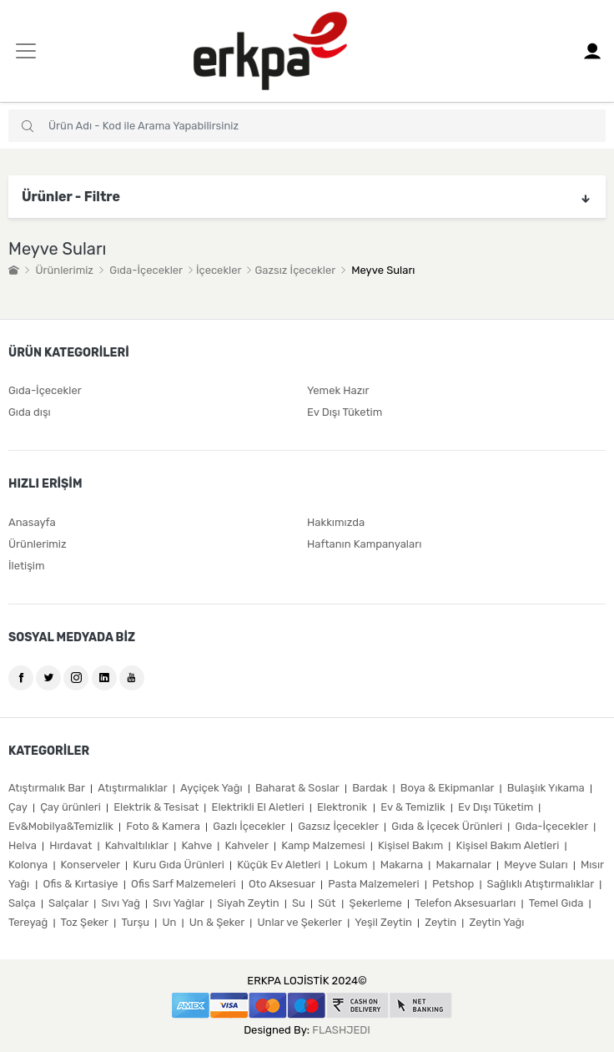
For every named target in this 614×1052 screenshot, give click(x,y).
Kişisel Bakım (410, 845)
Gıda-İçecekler (145, 270)
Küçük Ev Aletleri (278, 864)
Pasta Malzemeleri (373, 884)
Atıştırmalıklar (132, 787)
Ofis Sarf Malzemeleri (183, 884)
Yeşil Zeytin (383, 922)
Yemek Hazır (338, 390)
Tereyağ (28, 922)
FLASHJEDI (341, 1030)
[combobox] (307, 125)
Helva (22, 845)
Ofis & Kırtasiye (80, 884)
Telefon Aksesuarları (465, 903)
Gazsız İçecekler (294, 270)
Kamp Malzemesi (323, 845)
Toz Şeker (84, 922)
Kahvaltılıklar (137, 845)
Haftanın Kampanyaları (364, 544)
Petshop (453, 884)
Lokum (351, 864)
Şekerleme (376, 903)
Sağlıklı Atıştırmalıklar (541, 884)
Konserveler (90, 864)
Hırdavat (70, 845)
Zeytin (440, 922)
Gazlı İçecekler (249, 826)
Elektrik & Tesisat (156, 807)
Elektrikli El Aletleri (258, 807)
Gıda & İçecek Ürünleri (446, 826)
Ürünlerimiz (64, 270)
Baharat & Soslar (297, 787)
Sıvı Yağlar (178, 903)
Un (169, 922)
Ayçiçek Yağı (211, 787)
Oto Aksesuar (282, 884)
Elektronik (343, 807)
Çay (18, 807)
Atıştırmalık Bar (46, 787)
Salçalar (68, 903)
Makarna (401, 864)
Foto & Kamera (163, 826)
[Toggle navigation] (25, 51)
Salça (22, 903)
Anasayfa (32, 522)
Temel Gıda (556, 903)
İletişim (26, 565)
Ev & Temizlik (412, 807)
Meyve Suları (535, 864)
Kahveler (247, 845)
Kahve (196, 845)
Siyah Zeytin (248, 903)
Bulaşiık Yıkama (546, 787)
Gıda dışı (29, 412)
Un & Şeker (216, 922)
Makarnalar (463, 864)
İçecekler (218, 270)
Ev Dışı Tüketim (344, 412)
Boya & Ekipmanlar (447, 787)
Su (298, 903)
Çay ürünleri (70, 807)
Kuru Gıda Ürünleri (178, 864)
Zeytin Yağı (497, 922)
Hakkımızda (336, 522)
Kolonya (28, 864)
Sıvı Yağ (121, 903)
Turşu (135, 922)
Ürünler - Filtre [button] (307, 197)
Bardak (369, 787)
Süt (328, 903)
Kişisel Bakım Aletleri (508, 845)
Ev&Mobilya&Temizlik (60, 826)
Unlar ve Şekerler (299, 922)
